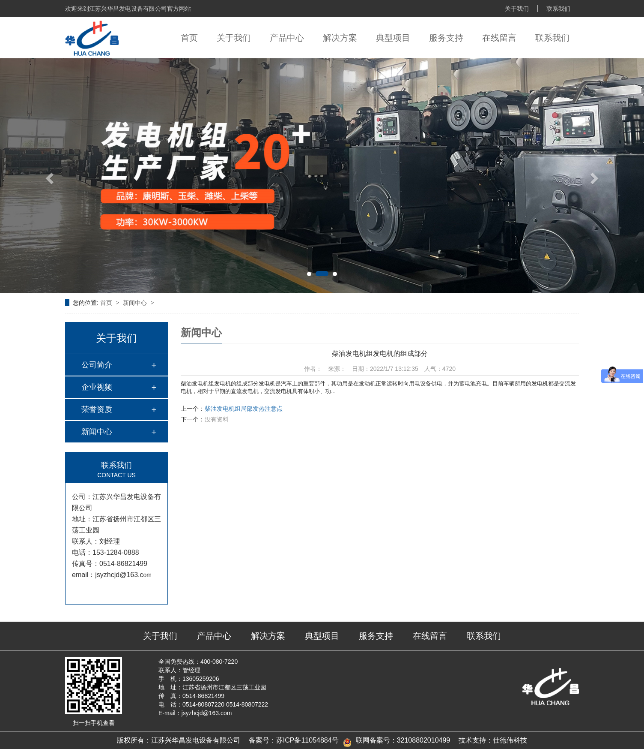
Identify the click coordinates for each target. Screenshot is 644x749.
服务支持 (446, 37)
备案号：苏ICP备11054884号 (294, 740)
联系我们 (558, 8)
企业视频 (96, 387)
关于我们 (517, 8)
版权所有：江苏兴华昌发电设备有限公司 (178, 740)
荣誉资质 (96, 409)
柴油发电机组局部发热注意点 (244, 408)
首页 (189, 37)
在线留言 (499, 37)
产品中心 (287, 37)
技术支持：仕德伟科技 (493, 740)
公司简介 (96, 365)
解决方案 (340, 37)
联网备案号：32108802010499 (403, 740)
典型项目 (393, 37)
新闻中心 (136, 302)
